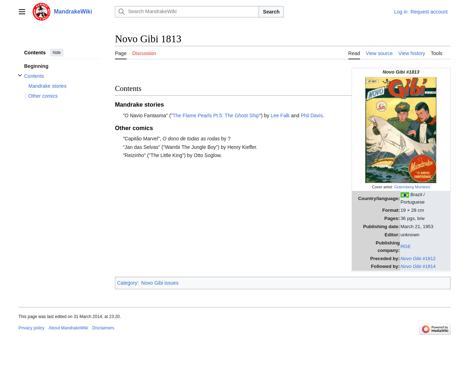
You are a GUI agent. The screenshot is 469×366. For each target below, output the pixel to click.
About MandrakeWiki (68, 327)
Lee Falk (280, 115)
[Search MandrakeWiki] (187, 11)
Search (271, 12)
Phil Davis (312, 115)
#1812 (418, 258)
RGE (406, 246)
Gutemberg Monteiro (412, 187)
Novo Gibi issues (159, 283)
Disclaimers (103, 327)
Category (127, 283)
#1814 (418, 266)
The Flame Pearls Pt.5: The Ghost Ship (216, 115)
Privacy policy (31, 327)
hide (57, 52)
